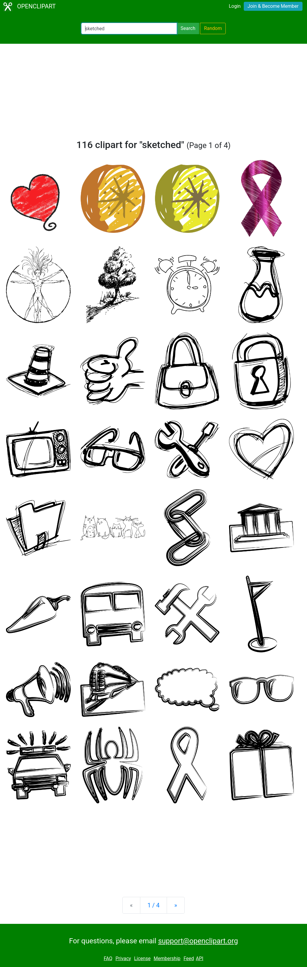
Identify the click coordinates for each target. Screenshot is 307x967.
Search (187, 28)
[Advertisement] (153, 94)
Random (213, 28)
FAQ (108, 958)
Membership (167, 958)
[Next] (175, 905)
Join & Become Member (273, 6)
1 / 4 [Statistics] (154, 905)
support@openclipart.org (198, 941)
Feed (188, 958)
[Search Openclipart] (129, 28)
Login (234, 6)
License (142, 958)
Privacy (123, 958)
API (199, 958)
